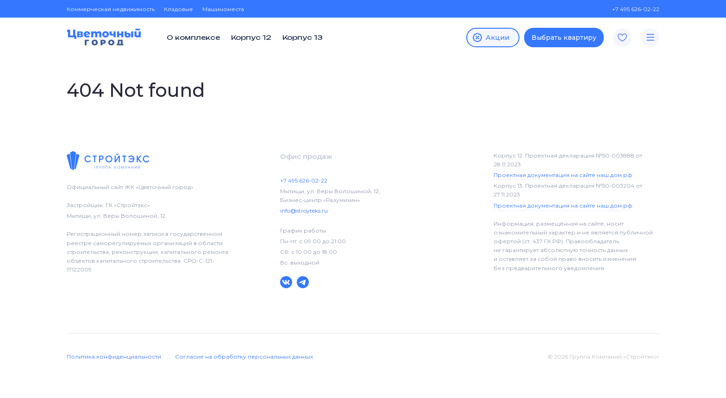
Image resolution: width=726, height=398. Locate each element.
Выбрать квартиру (564, 37)
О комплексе (193, 37)
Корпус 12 (251, 37)
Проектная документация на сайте (563, 174)
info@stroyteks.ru (304, 210)
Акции (490, 37)
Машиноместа (223, 9)
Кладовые (178, 9)
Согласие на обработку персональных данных (244, 356)
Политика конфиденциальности (114, 356)
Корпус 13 (302, 37)
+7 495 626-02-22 (631, 9)
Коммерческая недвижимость (111, 9)
